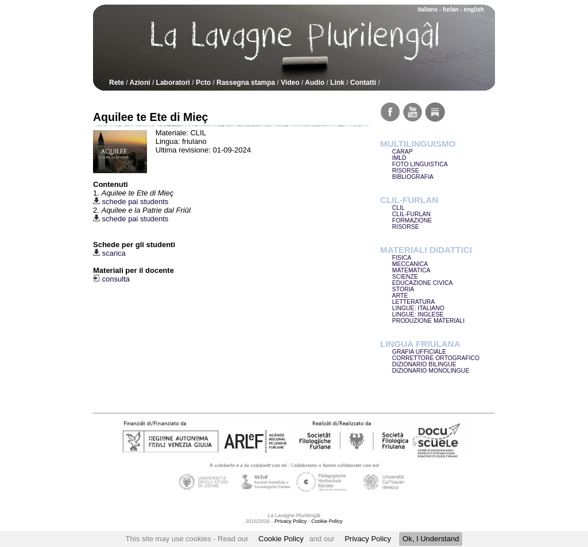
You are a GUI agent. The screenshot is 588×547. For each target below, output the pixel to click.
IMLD (399, 158)
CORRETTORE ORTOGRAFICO (435, 358)
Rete (116, 83)
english (474, 9)
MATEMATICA (411, 270)
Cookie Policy (281, 538)
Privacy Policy (368, 538)
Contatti (363, 83)
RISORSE (405, 170)
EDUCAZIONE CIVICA (422, 283)
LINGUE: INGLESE (418, 314)
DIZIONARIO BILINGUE (424, 364)
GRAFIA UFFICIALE (419, 352)
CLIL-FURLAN (411, 214)
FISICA (402, 258)
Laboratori (173, 83)
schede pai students (130, 201)
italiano (427, 9)
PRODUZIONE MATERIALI (428, 321)
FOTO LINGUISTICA (420, 164)
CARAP (402, 152)
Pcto (203, 83)
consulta (111, 279)
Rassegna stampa (245, 83)
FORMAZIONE (412, 220)
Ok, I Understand (431, 538)
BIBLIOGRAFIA (413, 177)
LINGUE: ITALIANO (418, 308)
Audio (314, 83)
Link (337, 83)
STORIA (403, 289)
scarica (109, 253)
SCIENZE (405, 277)
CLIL (398, 208)
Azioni (140, 83)
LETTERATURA (413, 302)
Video (290, 83)
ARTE (400, 295)
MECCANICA (410, 264)
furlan (451, 9)
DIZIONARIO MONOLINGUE (431, 371)
